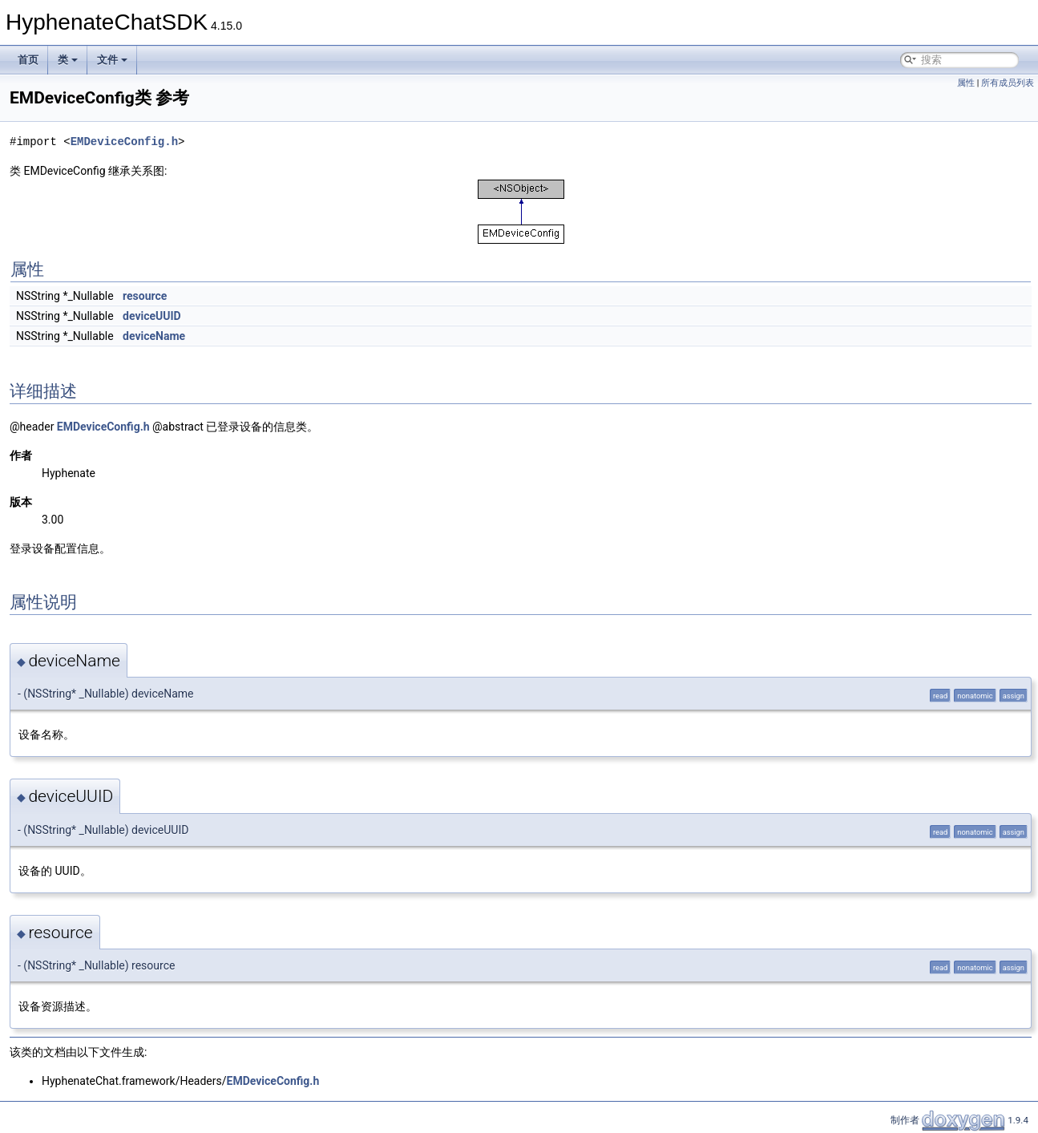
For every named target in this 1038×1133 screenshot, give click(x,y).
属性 (966, 83)
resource (145, 295)
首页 (28, 60)
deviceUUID (152, 316)
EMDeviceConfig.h (124, 141)
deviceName (154, 336)
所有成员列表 (1007, 83)
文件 (112, 60)
